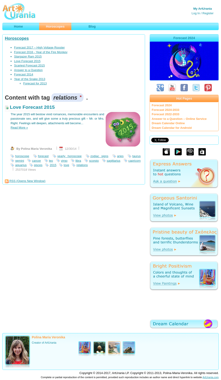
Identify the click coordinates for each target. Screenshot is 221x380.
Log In (196, 13)
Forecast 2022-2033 (165, 114)
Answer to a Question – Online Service (179, 119)
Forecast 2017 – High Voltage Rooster (39, 47)
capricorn (134, 160)
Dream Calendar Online (168, 123)
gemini (19, 160)
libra (78, 160)
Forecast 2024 (162, 105)
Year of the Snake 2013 (29, 79)
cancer (36, 160)
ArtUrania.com (211, 377)
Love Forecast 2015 (27, 61)
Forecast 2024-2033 (165, 110)
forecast (43, 156)
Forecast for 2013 (35, 83)
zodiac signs (99, 156)
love (66, 165)
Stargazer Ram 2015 (28, 56)
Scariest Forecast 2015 (29, 65)
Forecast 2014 (23, 74)
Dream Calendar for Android (172, 128)
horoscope (22, 156)
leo (51, 160)
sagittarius (113, 160)
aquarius (21, 165)
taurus (136, 156)
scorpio (94, 160)
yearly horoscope (69, 156)
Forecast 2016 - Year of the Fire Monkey (40, 52)
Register (207, 13)
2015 (53, 165)
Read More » (19, 127)
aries (120, 156)
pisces (38, 165)
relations (82, 165)
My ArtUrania (202, 8)
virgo (64, 160)
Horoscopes (17, 38)
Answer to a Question (28, 70)
